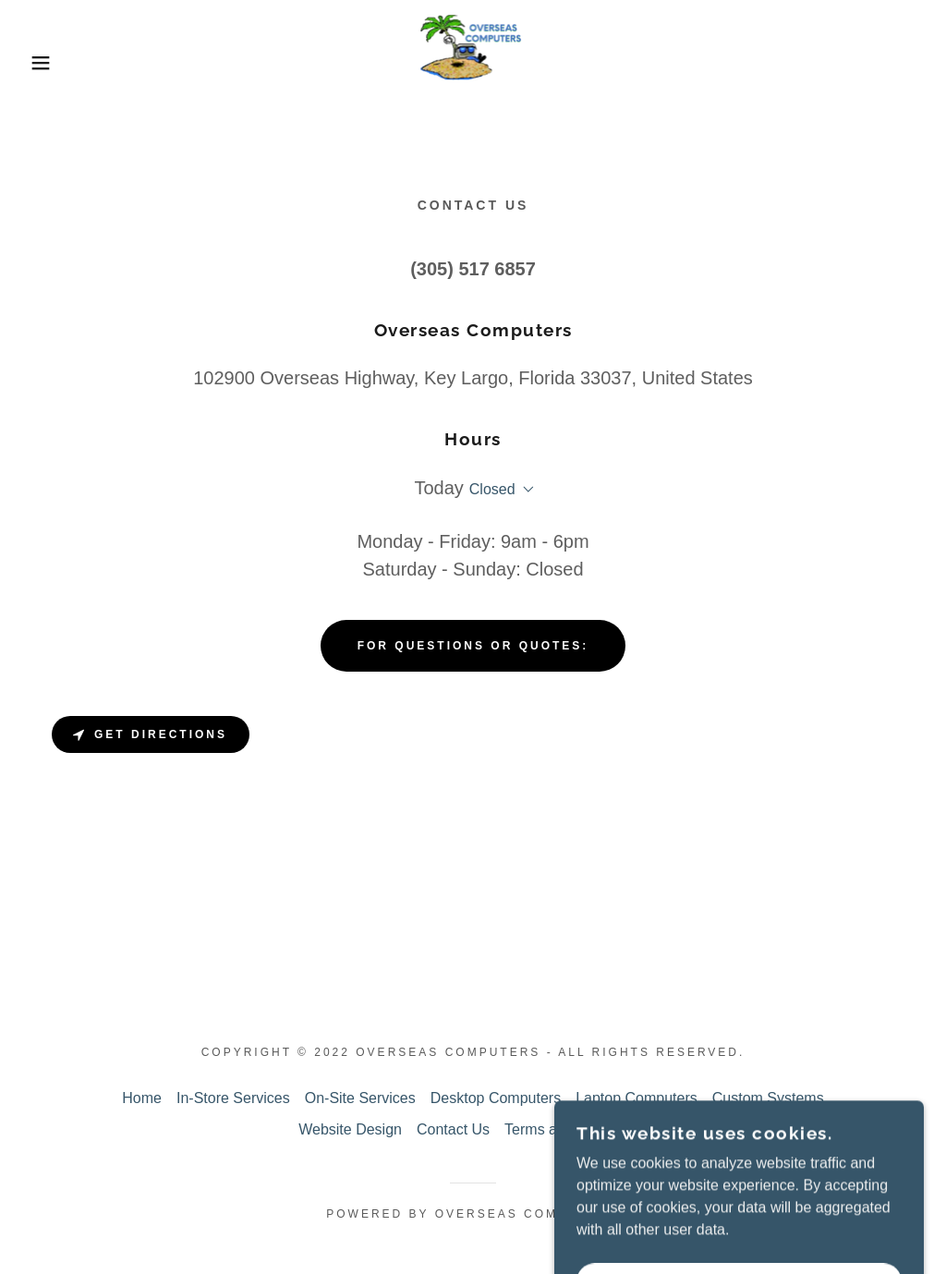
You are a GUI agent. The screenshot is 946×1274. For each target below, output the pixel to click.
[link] (472, 61)
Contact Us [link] (453, 1129)
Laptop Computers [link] (636, 1098)
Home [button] (142, 1098)
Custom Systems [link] (768, 1098)
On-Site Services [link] (360, 1098)
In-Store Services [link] (233, 1098)
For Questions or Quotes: (473, 645)
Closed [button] (492, 489)
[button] (47, 62)
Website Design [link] (350, 1129)
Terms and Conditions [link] (576, 1129)
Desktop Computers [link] (496, 1098)
